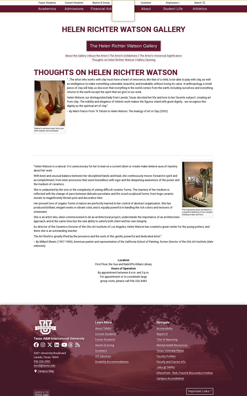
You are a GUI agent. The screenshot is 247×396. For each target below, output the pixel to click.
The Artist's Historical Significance (161, 55)
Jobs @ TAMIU (166, 367)
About (146, 9)
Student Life (173, 9)
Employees (173, 2)
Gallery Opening (145, 59)
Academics (47, 9)
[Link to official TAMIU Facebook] (37, 345)
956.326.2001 (42, 361)
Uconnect (146, 2)
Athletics (200, 9)
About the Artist (98, 55)
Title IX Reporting (167, 339)
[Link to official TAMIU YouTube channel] (64, 345)
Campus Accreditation (170, 378)
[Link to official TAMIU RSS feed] (78, 345)
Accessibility (164, 328)
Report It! (162, 334)
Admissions (74, 9)
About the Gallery (75, 55)
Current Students (74, 2)
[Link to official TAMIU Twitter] (51, 345)
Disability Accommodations (112, 361)
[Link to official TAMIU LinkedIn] (58, 345)
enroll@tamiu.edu (44, 365)
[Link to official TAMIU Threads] (71, 345)
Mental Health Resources (172, 345)
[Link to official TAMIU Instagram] (44, 345)
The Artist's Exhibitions (124, 55)
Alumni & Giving (100, 2)
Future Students (47, 2)
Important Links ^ (200, 391)
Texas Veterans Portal (170, 350)
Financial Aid (101, 9)
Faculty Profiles (166, 356)
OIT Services (103, 356)
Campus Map (44, 371)
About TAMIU (103, 328)
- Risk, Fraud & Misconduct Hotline (185, 373)
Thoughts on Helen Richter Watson (113, 59)
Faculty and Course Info (171, 361)
